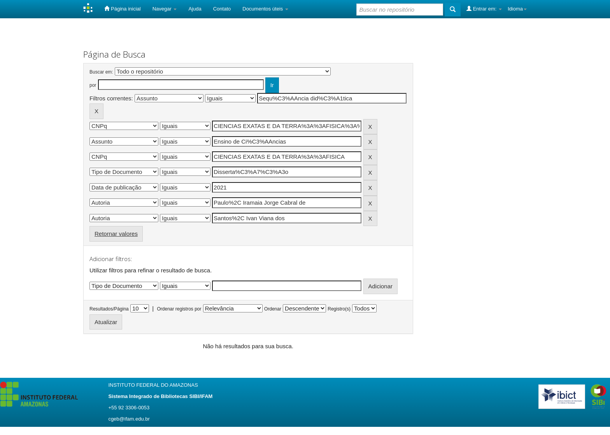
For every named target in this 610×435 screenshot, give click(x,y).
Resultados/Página (109, 309)
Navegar (164, 9)
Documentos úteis (265, 9)
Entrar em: (484, 8)
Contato (222, 9)
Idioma (517, 9)
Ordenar (272, 309)
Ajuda (194, 9)
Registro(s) (339, 309)
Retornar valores (116, 233)
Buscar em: (101, 72)
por (92, 85)
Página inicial (122, 8)
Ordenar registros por (179, 309)
